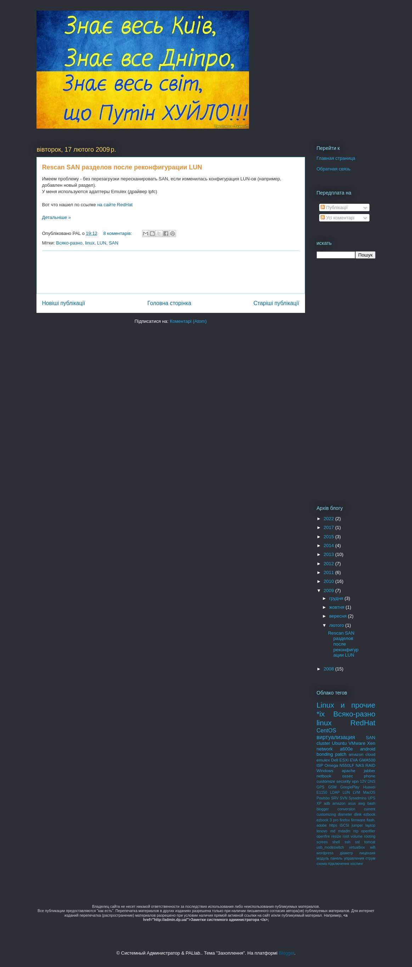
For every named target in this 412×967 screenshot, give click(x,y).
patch (340, 754)
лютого (337, 625)
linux (90, 243)
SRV (334, 798)
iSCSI (344, 825)
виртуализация (336, 737)
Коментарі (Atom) (188, 321)
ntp (355, 831)
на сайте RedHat (114, 204)
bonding (325, 754)
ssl (357, 842)
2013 (329, 554)
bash (371, 803)
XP (319, 803)
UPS (371, 798)
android (367, 749)
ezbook (369, 814)
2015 (329, 536)
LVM (356, 792)
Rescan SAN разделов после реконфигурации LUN (122, 167)
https (333, 825)
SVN (343, 798)
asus (352, 803)
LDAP (335, 792)
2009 (329, 590)
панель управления (347, 858)
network (325, 749)
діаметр (346, 853)
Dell (334, 760)
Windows (325, 770)
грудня (336, 598)
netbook (324, 776)
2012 (329, 563)
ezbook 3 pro (328, 820)
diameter (345, 814)
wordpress (325, 853)
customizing (326, 814)
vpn (355, 781)
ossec (347, 776)
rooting (370, 836)
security (344, 781)
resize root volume (346, 836)
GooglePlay (349, 787)
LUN (101, 243)
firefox (345, 820)
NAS (360, 765)
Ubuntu (339, 743)
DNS (372, 781)
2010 (329, 581)
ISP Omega (327, 765)
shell (336, 842)
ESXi (344, 760)
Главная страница (336, 158)
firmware (358, 820)
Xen (371, 743)
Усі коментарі (338, 217)
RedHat (363, 723)
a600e (346, 749)
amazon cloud (362, 754)
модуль (323, 858)
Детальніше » (56, 217)
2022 (329, 518)
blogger (323, 809)
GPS (320, 787)
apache (348, 770)
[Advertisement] (171, 272)
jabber (370, 770)
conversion (346, 809)
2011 (329, 572)
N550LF (346, 765)
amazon (338, 803)
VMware (357, 743)
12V (363, 781)
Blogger (286, 953)
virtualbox (357, 847)
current (369, 809)
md (332, 831)
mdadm (344, 831)
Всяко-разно (69, 243)
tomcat (369, 842)
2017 (329, 527)
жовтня (337, 607)
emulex (323, 760)
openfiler (368, 831)
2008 (329, 668)
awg (361, 803)
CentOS (326, 730)
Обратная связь (334, 169)
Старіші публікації (276, 303)
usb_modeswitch (330, 847)
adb (327, 803)
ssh (347, 842)
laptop (370, 825)
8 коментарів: (118, 233)
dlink (357, 814)
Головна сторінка (169, 303)
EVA (354, 760)
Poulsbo (323, 798)
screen (322, 842)
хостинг (356, 864)
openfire (323, 836)
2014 (329, 545)
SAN (113, 243)
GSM (332, 787)
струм (371, 858)
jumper (357, 825)
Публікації (334, 207)
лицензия (367, 853)
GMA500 (367, 760)
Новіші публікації (63, 303)
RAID (371, 765)
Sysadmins (358, 798)
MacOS (369, 792)
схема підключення (333, 864)
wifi (372, 847)
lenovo (322, 831)
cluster (323, 743)
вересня (338, 616)
